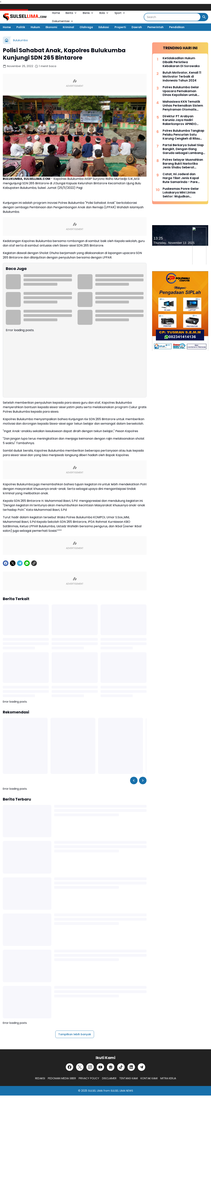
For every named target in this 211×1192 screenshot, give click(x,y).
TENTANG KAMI (128, 1078)
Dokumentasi (63, 21)
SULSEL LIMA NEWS (122, 1091)
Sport (120, 13)
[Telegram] (20, 563)
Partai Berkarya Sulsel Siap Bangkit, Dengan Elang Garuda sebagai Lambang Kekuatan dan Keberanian (183, 149)
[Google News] (110, 1067)
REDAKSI (40, 1078)
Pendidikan (176, 27)
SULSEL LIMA (95, 1091)
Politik (20, 27)
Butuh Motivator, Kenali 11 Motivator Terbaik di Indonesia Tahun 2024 (182, 76)
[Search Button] (204, 17)
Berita (71, 13)
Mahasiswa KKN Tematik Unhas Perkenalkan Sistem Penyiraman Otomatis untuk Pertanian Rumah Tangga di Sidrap (183, 105)
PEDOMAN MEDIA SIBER (62, 1078)
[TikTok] (121, 1067)
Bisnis (88, 13)
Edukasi (103, 27)
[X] (13, 563)
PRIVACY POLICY (89, 1078)
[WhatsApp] (27, 563)
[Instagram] (90, 1067)
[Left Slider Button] (134, 780)
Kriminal (68, 27)
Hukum (35, 27)
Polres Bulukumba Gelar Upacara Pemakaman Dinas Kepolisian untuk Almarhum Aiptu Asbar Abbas (181, 91)
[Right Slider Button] (143, 780)
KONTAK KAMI (149, 1078)
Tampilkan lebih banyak (74, 1034)
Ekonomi (51, 27)
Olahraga (86, 27)
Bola (104, 13)
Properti (120, 27)
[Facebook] (5, 563)
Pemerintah (155, 27)
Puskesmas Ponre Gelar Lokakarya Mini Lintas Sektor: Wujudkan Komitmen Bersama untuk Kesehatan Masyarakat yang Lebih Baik (182, 193)
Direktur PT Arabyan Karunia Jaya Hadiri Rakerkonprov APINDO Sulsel (179, 120)
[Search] (172, 17)
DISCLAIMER (109, 1078)
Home (56, 13)
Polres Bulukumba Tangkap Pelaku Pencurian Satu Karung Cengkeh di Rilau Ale (183, 134)
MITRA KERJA (168, 1078)
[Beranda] (6, 40)
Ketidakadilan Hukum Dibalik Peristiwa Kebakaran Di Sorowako (181, 62)
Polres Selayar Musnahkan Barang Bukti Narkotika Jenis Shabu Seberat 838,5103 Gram (183, 164)
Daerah (137, 27)
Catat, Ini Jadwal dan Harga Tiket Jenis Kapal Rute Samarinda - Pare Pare (181, 178)
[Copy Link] (34, 563)
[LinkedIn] (131, 1067)
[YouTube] (100, 1067)
